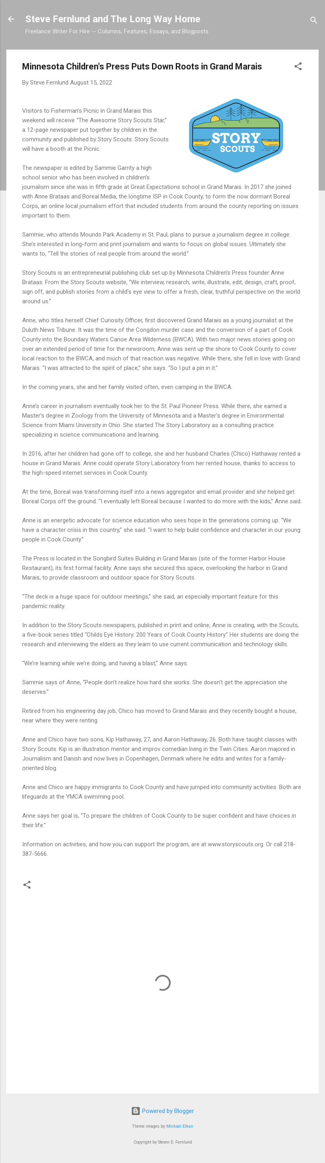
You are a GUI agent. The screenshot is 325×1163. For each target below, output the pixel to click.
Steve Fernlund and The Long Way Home (112, 19)
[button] (298, 68)
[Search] (314, 22)
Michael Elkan (179, 1126)
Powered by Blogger (162, 1111)
